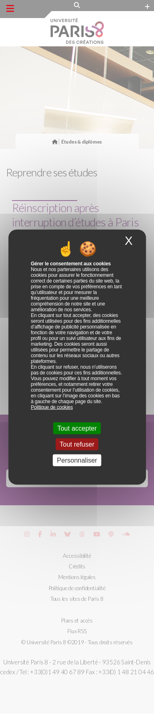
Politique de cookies (52, 407)
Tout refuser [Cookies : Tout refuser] (77, 444)
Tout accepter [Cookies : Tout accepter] (77, 427)
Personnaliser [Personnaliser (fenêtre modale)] (77, 460)
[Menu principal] (10, 8)
